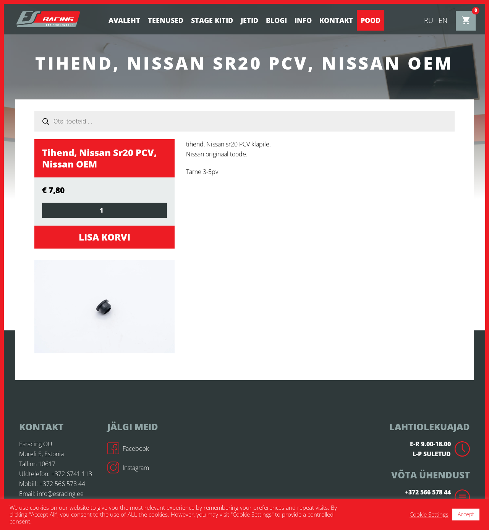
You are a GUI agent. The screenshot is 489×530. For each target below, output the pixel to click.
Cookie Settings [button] (429, 514)
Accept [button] (466, 514)
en (443, 20)
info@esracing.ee (60, 493)
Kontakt (336, 20)
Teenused (165, 20)
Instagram (128, 468)
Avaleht (124, 20)
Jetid (249, 20)
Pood (371, 20)
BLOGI (276, 20)
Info (303, 20)
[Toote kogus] (104, 210)
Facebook (128, 448)
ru (428, 20)
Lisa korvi (104, 237)
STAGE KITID (212, 20)
